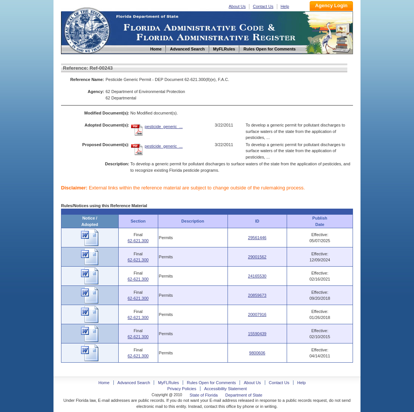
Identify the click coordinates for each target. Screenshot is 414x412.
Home (86, 29)
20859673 (257, 295)
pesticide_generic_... (164, 126)
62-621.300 (138, 240)
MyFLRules (168, 382)
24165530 (257, 276)
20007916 (257, 314)
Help (285, 6)
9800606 (257, 353)
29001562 (257, 257)
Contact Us (263, 6)
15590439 (257, 333)
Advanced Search (134, 382)
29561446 (257, 237)
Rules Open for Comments (211, 382)
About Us (237, 6)
